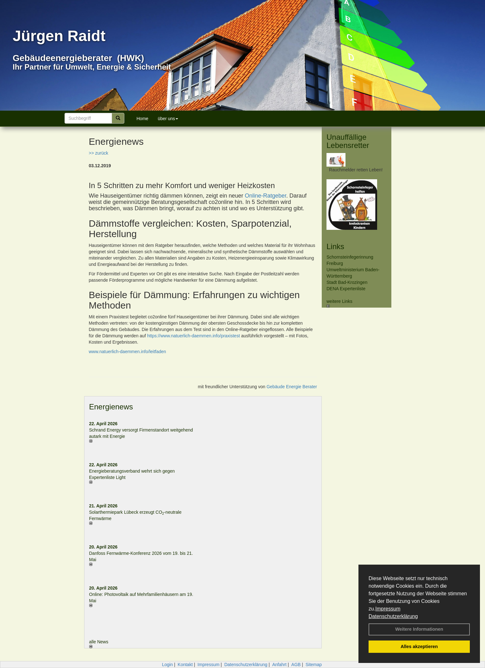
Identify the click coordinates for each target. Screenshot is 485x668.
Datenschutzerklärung (393, 616)
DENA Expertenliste (345, 288)
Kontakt (185, 664)
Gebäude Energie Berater (291, 386)
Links (335, 246)
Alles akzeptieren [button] (419, 646)
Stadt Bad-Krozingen (346, 282)
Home (142, 118)
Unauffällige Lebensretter (347, 141)
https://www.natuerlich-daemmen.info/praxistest (193, 335)
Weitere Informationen (419, 629)
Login (167, 664)
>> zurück (98, 153)
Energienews (111, 406)
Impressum (387, 608)
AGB (296, 664)
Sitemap (314, 664)
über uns (168, 118)
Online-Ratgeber (265, 196)
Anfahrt (279, 664)
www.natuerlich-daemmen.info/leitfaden (127, 351)
